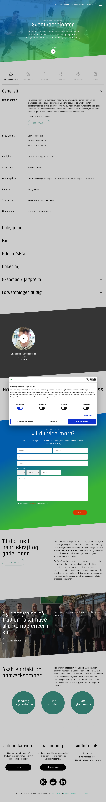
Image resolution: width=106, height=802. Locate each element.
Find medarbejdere (87, 757)
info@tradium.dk (69, 794)
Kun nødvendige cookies (24, 421)
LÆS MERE (58, 615)
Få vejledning (53, 767)
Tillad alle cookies (81, 421)
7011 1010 (56, 794)
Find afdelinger (83, 794)
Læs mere (24, 360)
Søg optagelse (39, 123)
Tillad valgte (53, 421)
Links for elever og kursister (87, 760)
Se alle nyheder (14, 641)
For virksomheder (77, 4)
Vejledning (64, 4)
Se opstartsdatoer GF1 (37, 141)
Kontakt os (87, 753)
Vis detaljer (88, 415)
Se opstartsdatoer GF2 (37, 145)
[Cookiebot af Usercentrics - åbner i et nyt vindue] (87, 379)
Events (55, 4)
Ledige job (18, 767)
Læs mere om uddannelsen (40, 116)
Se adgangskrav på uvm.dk (82, 178)
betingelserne (32, 503)
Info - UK (89, 4)
